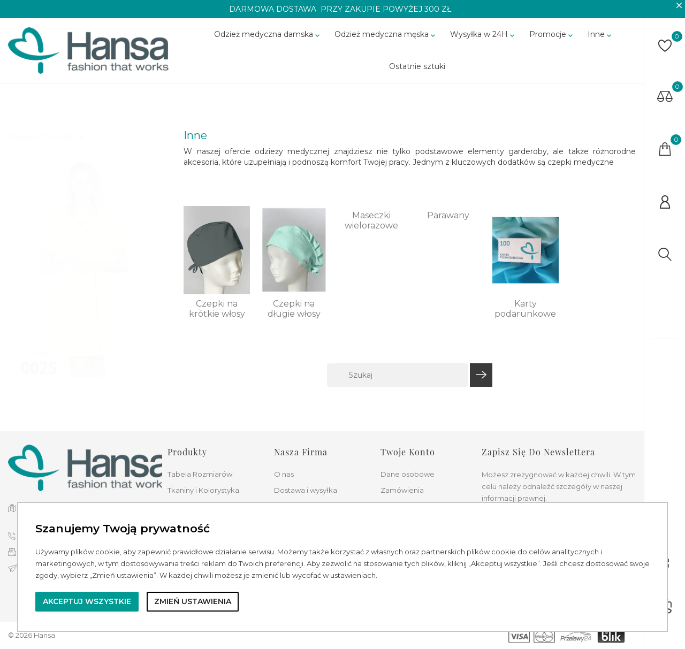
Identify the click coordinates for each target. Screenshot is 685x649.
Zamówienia (402, 490)
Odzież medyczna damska (268, 40)
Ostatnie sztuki (417, 72)
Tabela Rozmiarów (200, 474)
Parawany (448, 226)
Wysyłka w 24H (483, 40)
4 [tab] (150, 302)
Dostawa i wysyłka (305, 490)
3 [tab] (150, 282)
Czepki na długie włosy (294, 319)
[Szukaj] (397, 386)
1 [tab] (150, 242)
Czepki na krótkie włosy (217, 319)
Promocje (552, 40)
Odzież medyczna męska (385, 40)
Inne (600, 40)
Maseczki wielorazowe (371, 231)
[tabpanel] (82, 273)
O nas (284, 474)
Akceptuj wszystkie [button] (87, 601)
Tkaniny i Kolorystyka (203, 490)
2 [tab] (150, 262)
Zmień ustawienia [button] (192, 601)
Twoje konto (407, 451)
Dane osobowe (407, 474)
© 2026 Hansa (31, 635)
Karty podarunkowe (525, 319)
